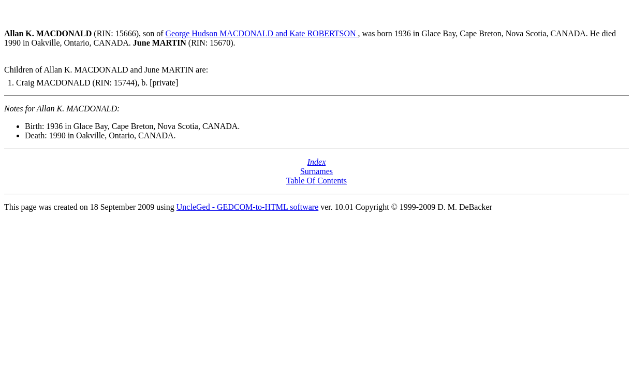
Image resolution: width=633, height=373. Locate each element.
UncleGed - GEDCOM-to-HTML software (247, 207)
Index (316, 161)
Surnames (316, 171)
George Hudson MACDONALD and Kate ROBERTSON (262, 33)
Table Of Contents (316, 180)
